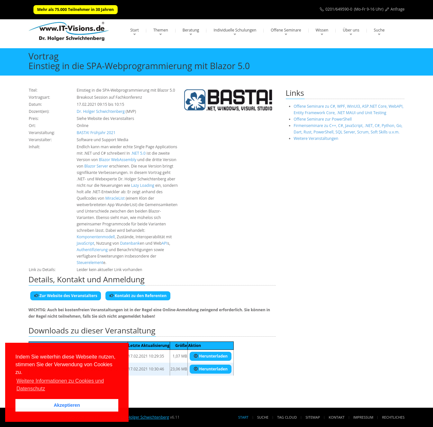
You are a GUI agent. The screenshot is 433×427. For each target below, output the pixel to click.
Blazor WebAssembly (117, 159)
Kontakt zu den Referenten (138, 295)
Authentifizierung (92, 249)
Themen (160, 30)
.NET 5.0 (138, 153)
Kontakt (336, 417)
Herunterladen (211, 356)
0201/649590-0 (338, 9)
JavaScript (85, 243)
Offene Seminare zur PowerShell (323, 119)
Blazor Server (96, 166)
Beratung (191, 30)
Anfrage (398, 9)
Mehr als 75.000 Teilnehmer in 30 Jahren (75, 9)
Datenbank (130, 243)
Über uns (351, 30)
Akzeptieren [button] (67, 405)
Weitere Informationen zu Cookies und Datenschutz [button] (60, 384)
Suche (379, 30)
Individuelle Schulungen (234, 30)
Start (134, 30)
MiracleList (115, 198)
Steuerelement (90, 262)
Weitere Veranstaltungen (316, 138)
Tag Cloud (287, 417)
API (164, 243)
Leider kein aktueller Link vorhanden (109, 269)
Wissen (322, 30)
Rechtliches (393, 417)
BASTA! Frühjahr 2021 (96, 132)
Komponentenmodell (96, 237)
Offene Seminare (286, 30)
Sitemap (313, 417)
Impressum (363, 417)
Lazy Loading (142, 185)
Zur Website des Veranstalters (65, 295)
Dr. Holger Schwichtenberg (101, 111)
